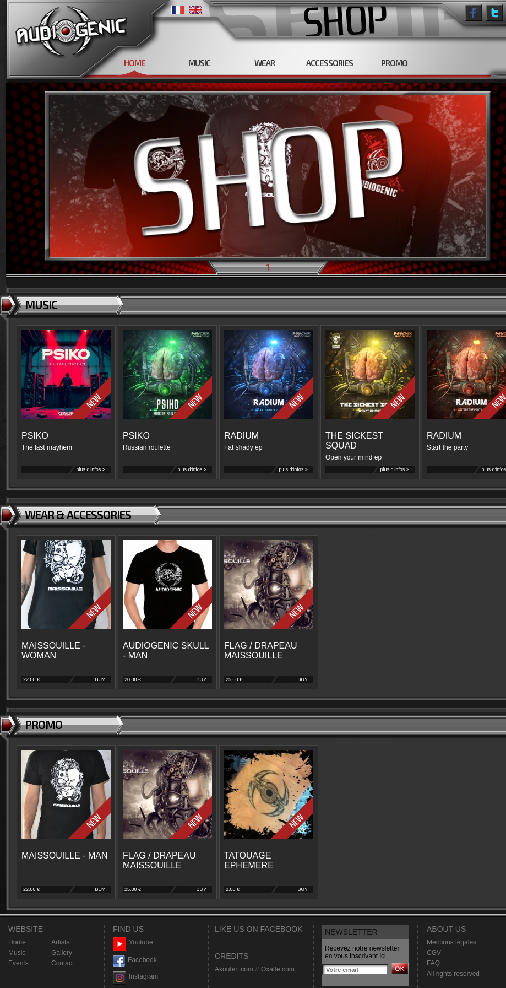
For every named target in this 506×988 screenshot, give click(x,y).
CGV (434, 953)
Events (18, 963)
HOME (134, 63)
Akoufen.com (234, 969)
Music (16, 953)
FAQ (433, 963)
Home (17, 942)
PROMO (394, 63)
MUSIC (199, 63)
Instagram (135, 976)
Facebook (135, 960)
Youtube (133, 942)
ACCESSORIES (329, 63)
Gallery (61, 953)
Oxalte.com (278, 969)
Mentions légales (451, 942)
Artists (60, 942)
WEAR (264, 63)
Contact (62, 963)
